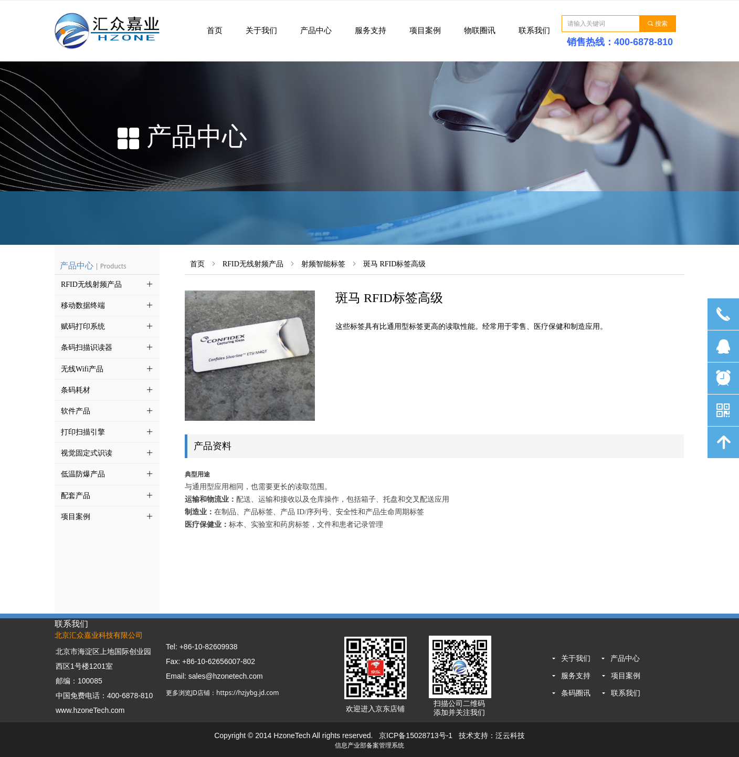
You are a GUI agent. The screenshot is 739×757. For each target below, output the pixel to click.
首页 (197, 264)
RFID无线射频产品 (253, 264)
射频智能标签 (323, 264)
